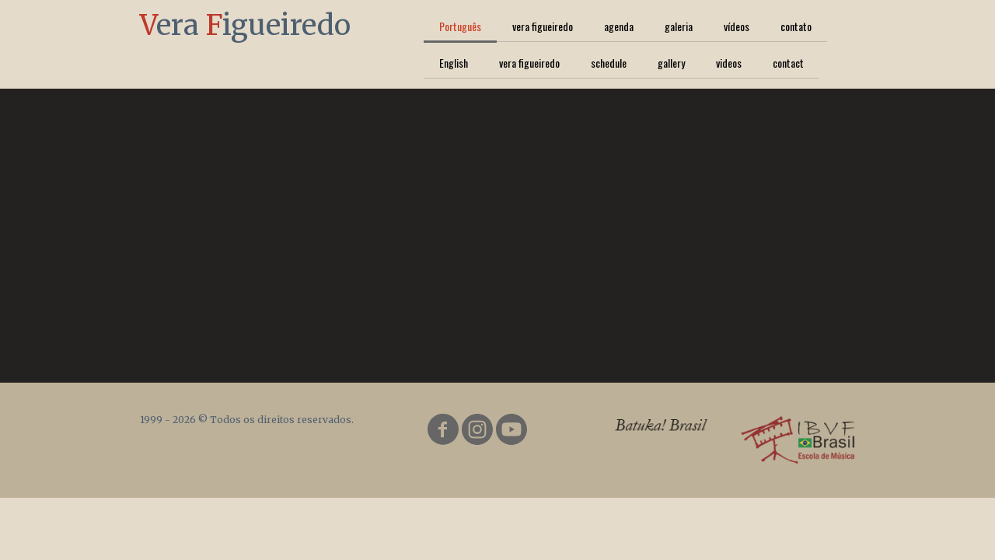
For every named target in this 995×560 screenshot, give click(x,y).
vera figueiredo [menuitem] (542, 26)
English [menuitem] (453, 62)
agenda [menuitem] (619, 26)
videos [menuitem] (729, 62)
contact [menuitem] (788, 62)
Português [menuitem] (460, 26)
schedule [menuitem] (609, 62)
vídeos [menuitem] (736, 26)
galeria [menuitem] (679, 26)
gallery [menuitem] (671, 62)
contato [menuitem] (796, 26)
